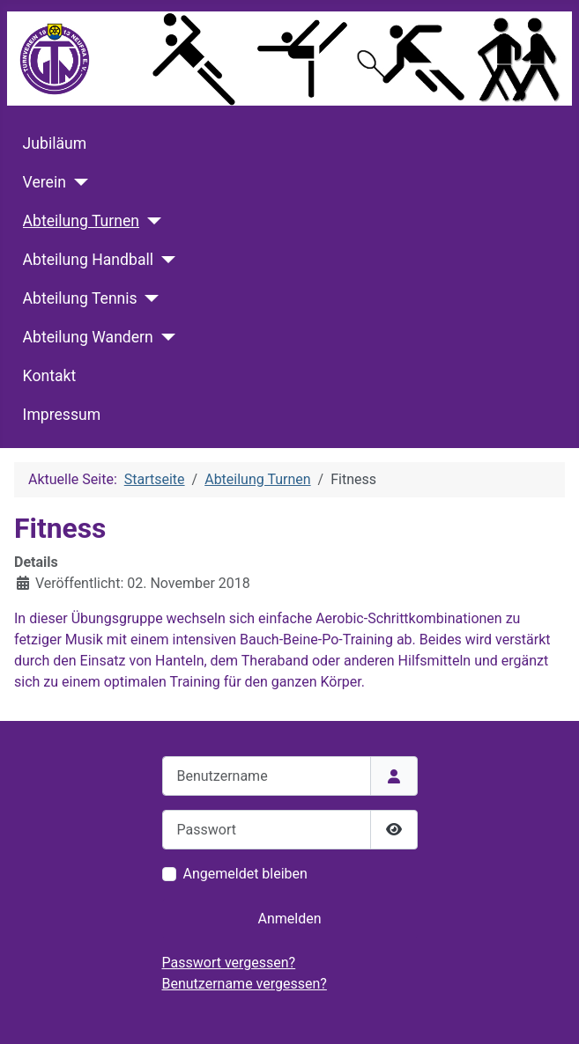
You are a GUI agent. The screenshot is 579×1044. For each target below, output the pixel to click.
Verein (44, 182)
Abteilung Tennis (80, 298)
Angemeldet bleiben (245, 873)
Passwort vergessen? (229, 962)
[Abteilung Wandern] (164, 337)
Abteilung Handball (88, 259)
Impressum (62, 414)
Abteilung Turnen (81, 221)
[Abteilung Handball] (164, 259)
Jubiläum (55, 143)
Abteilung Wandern (88, 337)
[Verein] (77, 182)
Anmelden (289, 918)
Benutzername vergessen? (244, 983)
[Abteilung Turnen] (150, 220)
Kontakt (50, 376)
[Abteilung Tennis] (148, 298)
